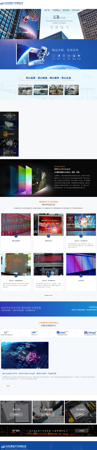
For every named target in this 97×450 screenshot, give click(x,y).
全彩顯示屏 (48, 208)
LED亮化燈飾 (26, 208)
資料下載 (46, 10)
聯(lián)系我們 (86, 10)
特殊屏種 (66, 208)
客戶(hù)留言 (76, 10)
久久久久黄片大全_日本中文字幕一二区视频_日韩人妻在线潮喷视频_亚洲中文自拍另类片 (21, 448)
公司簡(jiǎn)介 (17, 10)
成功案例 (38, 10)
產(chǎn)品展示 (29, 10)
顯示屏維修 (66, 10)
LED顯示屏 (17, 208)
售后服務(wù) (56, 10)
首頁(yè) (8, 10)
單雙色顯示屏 (57, 208)
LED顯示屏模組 (37, 208)
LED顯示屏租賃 (76, 208)
